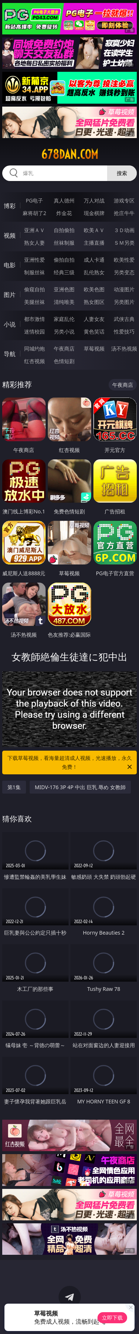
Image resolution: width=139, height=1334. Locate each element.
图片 (10, 295)
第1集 (14, 787)
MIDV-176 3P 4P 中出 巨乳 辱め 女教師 (80, 787)
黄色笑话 (94, 331)
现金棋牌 (94, 213)
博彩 (10, 206)
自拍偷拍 (64, 230)
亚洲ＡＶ (34, 230)
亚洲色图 (64, 289)
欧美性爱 (124, 259)
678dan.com (69, 154)
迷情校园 (34, 331)
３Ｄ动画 (124, 230)
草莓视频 (94, 348)
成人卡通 (94, 259)
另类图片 (124, 301)
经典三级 (64, 272)
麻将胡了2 (34, 213)
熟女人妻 (34, 242)
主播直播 (94, 242)
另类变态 (124, 272)
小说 (10, 324)
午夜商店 (64, 348)
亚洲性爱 (34, 259)
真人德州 (64, 200)
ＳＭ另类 (124, 242)
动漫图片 (124, 289)
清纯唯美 (64, 301)
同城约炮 (34, 348)
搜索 (122, 173)
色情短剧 (64, 361)
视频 (10, 235)
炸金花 (64, 213)
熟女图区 (94, 301)
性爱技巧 (124, 331)
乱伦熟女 (94, 272)
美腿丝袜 (34, 301)
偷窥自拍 (34, 289)
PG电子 (34, 200)
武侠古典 (124, 318)
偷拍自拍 (64, 259)
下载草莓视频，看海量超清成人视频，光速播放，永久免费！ (70, 762)
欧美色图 (94, 289)
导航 (10, 354)
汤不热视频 (124, 348)
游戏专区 (124, 200)
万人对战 (94, 200)
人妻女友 (94, 318)
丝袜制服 (64, 242)
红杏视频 (34, 361)
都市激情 (34, 318)
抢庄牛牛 (124, 213)
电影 (10, 265)
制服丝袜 (34, 272)
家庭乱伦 (64, 318)
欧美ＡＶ (94, 230)
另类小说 (64, 331)
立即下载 (112, 1317)
